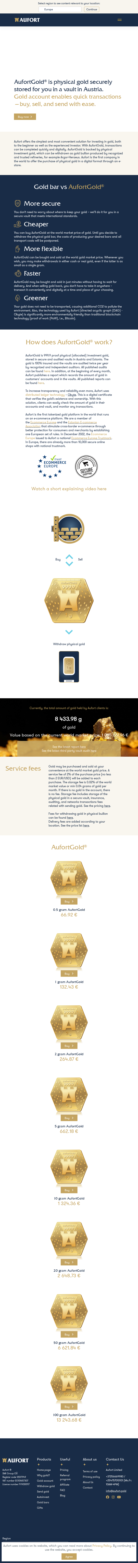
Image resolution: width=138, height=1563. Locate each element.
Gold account (45, 1480)
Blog (62, 1495)
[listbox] (60, 9)
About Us (88, 1482)
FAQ (62, 1490)
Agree (69, 1556)
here (47, 371)
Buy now (23, 116)
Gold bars (43, 1502)
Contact (87, 1487)
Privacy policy (91, 1476)
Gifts (40, 1507)
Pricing (64, 1469)
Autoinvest (43, 1497)
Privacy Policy (101, 1546)
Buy (67, 901)
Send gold (43, 1491)
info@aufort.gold (116, 1490)
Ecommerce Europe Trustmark (91, 438)
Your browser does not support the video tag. (69, 56)
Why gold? (43, 1475)
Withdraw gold (46, 1486)
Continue (91, 9)
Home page (44, 1469)
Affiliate (64, 1484)
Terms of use (90, 1471)
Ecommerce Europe (43, 422)
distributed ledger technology (45, 395)
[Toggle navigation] (119, 20)
